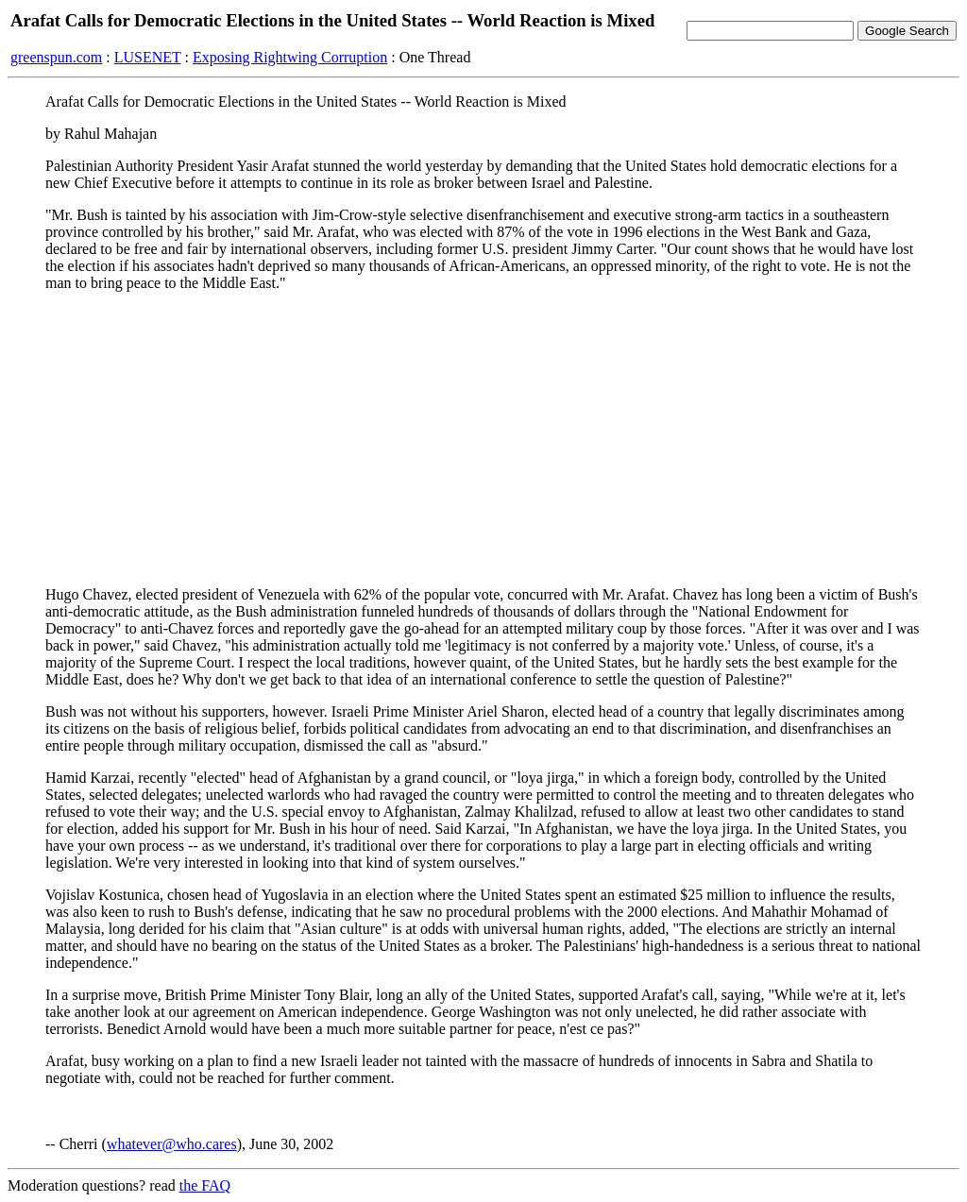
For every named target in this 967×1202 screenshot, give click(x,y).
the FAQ (204, 1185)
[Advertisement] (483, 439)
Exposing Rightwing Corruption (290, 57)
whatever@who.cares (172, 1144)
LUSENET (147, 57)
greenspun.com (56, 57)
